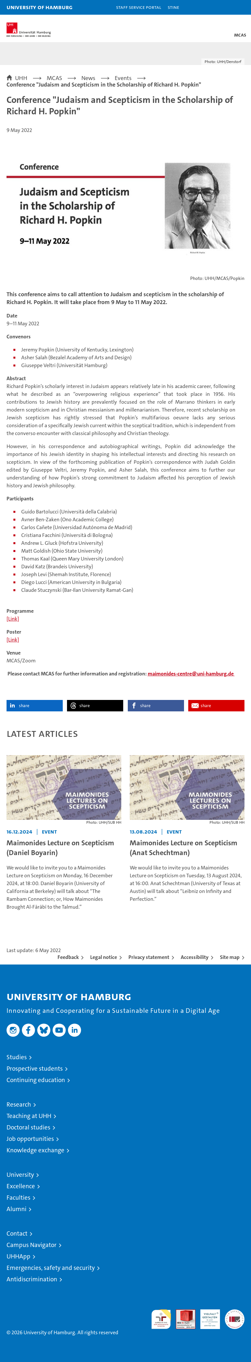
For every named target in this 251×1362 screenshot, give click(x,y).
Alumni (16, 1209)
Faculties (18, 1197)
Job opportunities (30, 1139)
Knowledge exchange (35, 1150)
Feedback (68, 957)
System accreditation (234, 1316)
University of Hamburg (40, 7)
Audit (182, 1312)
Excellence (21, 1186)
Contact (17, 1233)
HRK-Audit (206, 1316)
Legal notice (103, 957)
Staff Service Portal (138, 7)
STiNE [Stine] (173, 7)
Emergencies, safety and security (51, 1268)
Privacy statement (148, 957)
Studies (17, 1057)
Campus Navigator (32, 1245)
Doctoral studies (28, 1127)
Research (19, 1104)
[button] (225, 7)
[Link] (13, 618)
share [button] (24, 705)
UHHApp (18, 1256)
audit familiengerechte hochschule (161, 1319)
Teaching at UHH (29, 1116)
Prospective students (35, 1068)
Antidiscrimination (32, 1279)
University (20, 1175)
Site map (230, 957)
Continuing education (36, 1080)
